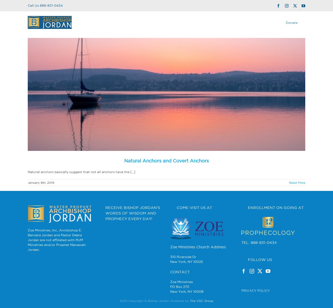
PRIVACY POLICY (255, 290)
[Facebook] (243, 271)
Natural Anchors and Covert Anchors (166, 160)
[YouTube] (268, 271)
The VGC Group (201, 300)
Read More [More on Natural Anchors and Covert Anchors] (297, 182)
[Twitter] (260, 271)
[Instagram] (252, 271)
